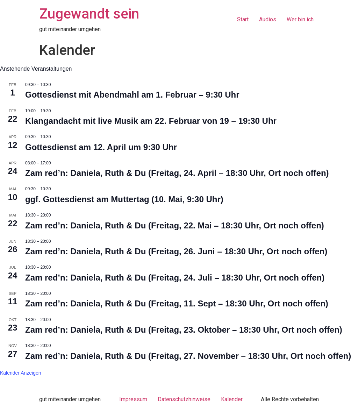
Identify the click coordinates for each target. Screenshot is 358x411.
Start (243, 19)
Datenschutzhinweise (184, 399)
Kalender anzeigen (20, 373)
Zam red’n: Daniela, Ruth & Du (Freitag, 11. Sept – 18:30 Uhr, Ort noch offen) (176, 303)
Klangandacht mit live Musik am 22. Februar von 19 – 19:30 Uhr (151, 121)
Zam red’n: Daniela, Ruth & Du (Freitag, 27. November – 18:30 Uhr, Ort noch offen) (188, 356)
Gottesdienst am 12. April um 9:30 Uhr (101, 147)
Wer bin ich (300, 19)
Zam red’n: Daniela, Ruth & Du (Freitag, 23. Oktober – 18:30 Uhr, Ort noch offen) (183, 329)
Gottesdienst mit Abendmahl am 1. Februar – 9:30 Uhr (132, 94)
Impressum (133, 399)
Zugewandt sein (89, 14)
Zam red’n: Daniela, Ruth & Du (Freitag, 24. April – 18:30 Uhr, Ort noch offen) (177, 173)
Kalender (232, 399)
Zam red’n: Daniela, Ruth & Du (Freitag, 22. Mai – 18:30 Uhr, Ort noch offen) (174, 225)
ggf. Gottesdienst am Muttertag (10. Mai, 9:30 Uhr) (124, 199)
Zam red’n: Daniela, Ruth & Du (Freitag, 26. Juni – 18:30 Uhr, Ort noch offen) (176, 251)
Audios (267, 19)
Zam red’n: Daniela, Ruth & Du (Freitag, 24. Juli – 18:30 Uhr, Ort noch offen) (174, 277)
